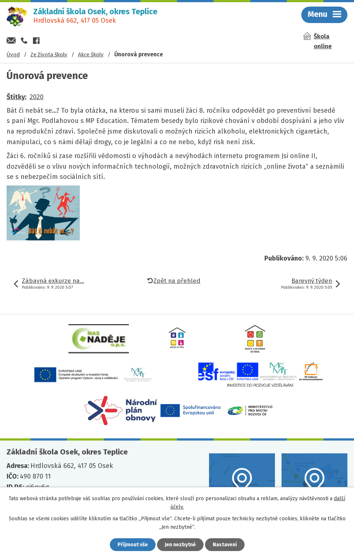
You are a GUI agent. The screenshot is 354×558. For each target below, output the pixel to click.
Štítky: (16, 97)
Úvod (13, 54)
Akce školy (91, 54)
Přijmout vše (133, 545)
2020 (37, 97)
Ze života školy (48, 54)
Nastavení (225, 545)
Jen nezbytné (180, 545)
